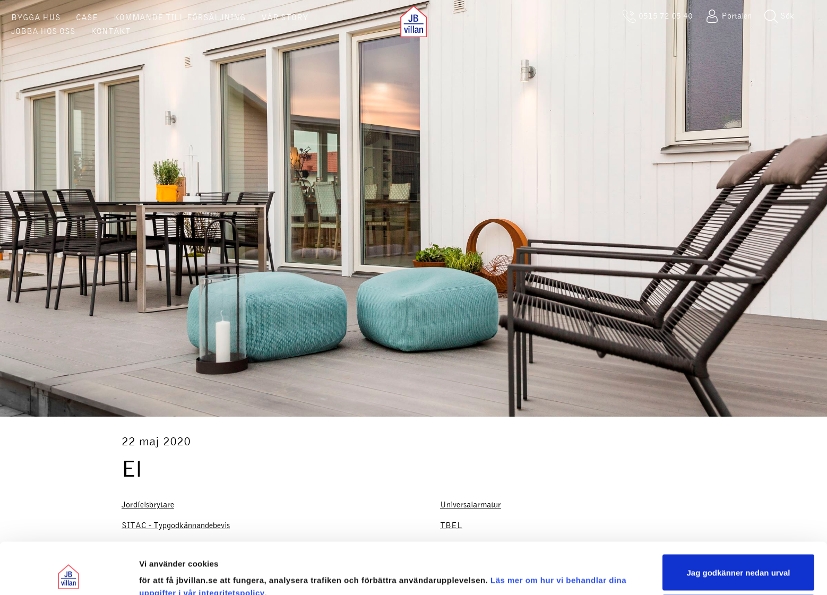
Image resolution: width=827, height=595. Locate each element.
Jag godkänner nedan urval (738, 524)
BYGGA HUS (36, 17)
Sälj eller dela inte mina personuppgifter (738, 564)
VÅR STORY (284, 17)
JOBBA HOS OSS (43, 31)
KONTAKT (111, 31)
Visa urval (158, 574)
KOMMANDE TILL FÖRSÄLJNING (180, 17)
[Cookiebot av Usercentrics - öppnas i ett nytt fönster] (68, 574)
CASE (87, 17)
